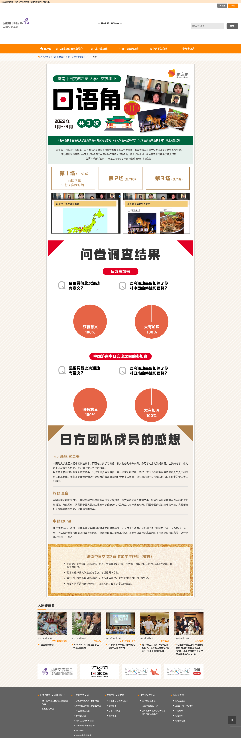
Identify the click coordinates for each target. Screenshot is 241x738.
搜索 (232, 26)
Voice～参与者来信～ (85, 725)
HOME (47, 48)
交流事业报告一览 (150, 705)
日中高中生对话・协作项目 (87, 700)
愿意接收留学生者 (84, 735)
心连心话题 (180, 720)
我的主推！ (114, 715)
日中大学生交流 (158, 48)
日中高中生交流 (99, 48)
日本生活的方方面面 (85, 720)
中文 (233, 5)
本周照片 (179, 710)
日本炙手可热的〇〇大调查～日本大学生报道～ (154, 712)
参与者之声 (188, 48)
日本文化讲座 (114, 710)
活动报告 (113, 705)
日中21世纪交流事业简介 (69, 48)
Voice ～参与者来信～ (184, 705)
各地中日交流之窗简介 (118, 700)
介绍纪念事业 (48, 708)
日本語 (222, 5)
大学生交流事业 (149, 700)
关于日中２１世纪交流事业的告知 (55, 702)
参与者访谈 (81, 715)
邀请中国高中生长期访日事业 (88, 705)
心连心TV (80, 730)
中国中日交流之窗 (129, 48)
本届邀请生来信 (83, 710)
